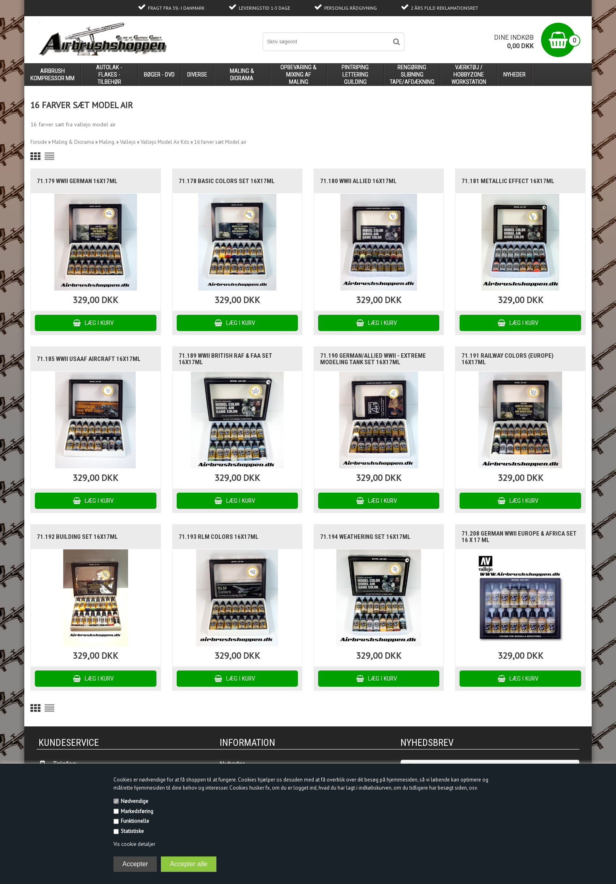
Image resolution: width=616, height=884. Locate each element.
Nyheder (514, 74)
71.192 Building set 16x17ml (77, 536)
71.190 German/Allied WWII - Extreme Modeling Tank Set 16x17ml (373, 359)
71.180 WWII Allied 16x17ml (358, 181)
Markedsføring (137, 811)
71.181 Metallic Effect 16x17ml (508, 181)
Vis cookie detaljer (134, 844)
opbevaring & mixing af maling (298, 74)
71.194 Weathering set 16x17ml (365, 536)
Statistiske (132, 831)
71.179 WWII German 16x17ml (77, 181)
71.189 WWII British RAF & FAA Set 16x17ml (225, 359)
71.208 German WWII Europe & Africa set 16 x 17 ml (519, 537)
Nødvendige (134, 801)
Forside (38, 142)
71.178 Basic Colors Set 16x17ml (227, 181)
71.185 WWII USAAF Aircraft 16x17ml (89, 359)
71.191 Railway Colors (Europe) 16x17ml (508, 359)
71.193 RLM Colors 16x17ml (219, 536)
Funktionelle (135, 821)
